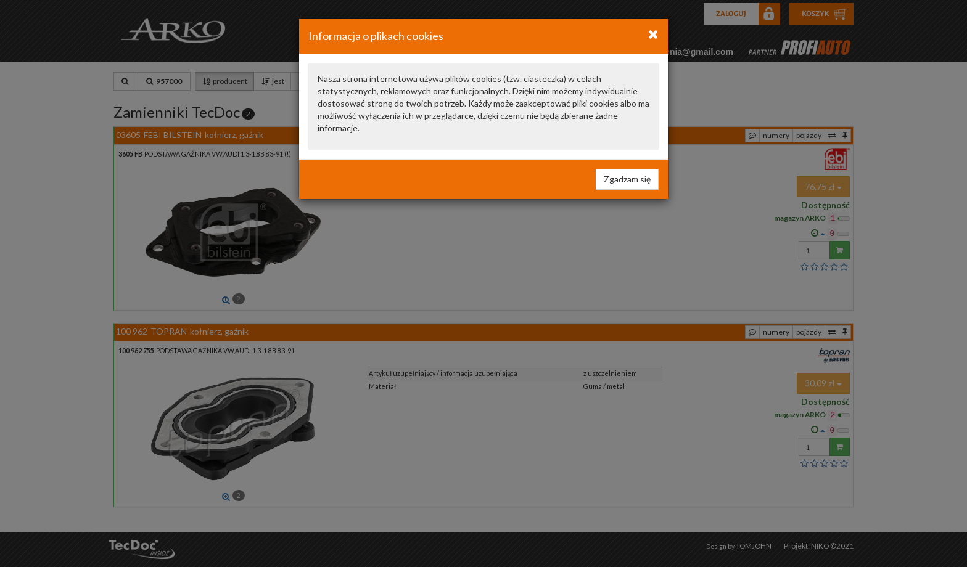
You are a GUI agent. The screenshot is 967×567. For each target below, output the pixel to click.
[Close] (653, 34)
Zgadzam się (627, 179)
